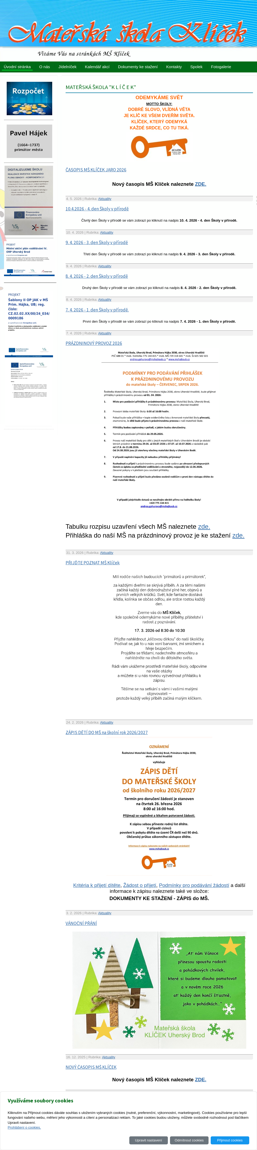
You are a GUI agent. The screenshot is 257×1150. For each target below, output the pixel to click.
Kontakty (174, 66)
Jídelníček (67, 66)
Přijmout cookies (230, 1140)
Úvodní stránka (17, 66)
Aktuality (104, 199)
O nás (44, 66)
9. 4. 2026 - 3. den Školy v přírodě (97, 242)
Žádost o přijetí (139, 885)
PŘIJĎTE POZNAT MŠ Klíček (93, 563)
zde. (204, 526)
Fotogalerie (221, 66)
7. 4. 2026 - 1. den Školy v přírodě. (97, 310)
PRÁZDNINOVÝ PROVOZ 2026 (94, 343)
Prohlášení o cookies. (24, 1127)
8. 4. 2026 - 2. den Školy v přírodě (97, 276)
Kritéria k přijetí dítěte (96, 885)
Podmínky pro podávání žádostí (194, 885)
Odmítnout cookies (189, 1140)
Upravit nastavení (148, 1140)
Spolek (196, 66)
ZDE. (200, 184)
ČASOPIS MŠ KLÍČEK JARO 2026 (96, 170)
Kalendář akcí (97, 66)
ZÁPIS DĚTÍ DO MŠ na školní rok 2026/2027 (107, 732)
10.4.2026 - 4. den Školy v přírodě (97, 209)
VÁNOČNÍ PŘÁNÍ (81, 923)
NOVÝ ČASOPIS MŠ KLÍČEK (91, 1067)
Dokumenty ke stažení (138, 66)
